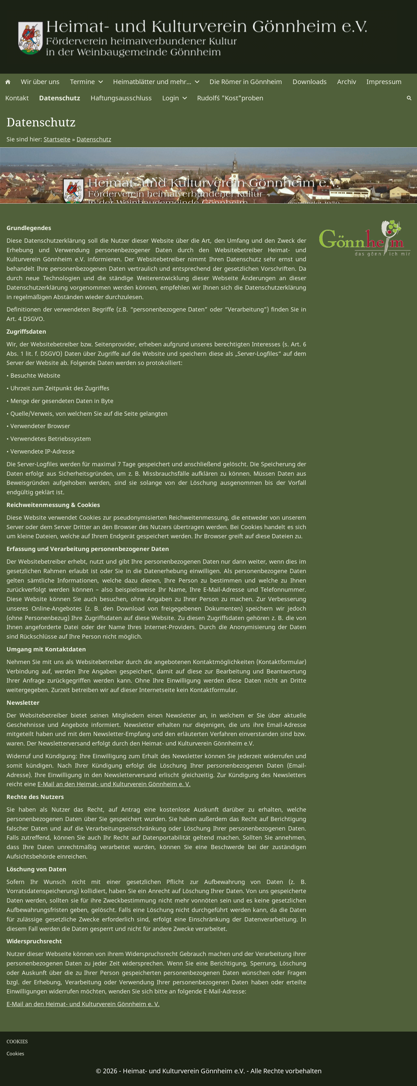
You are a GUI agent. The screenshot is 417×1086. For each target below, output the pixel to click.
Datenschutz (94, 139)
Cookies (15, 1053)
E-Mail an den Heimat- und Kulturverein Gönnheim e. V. (114, 784)
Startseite (57, 139)
